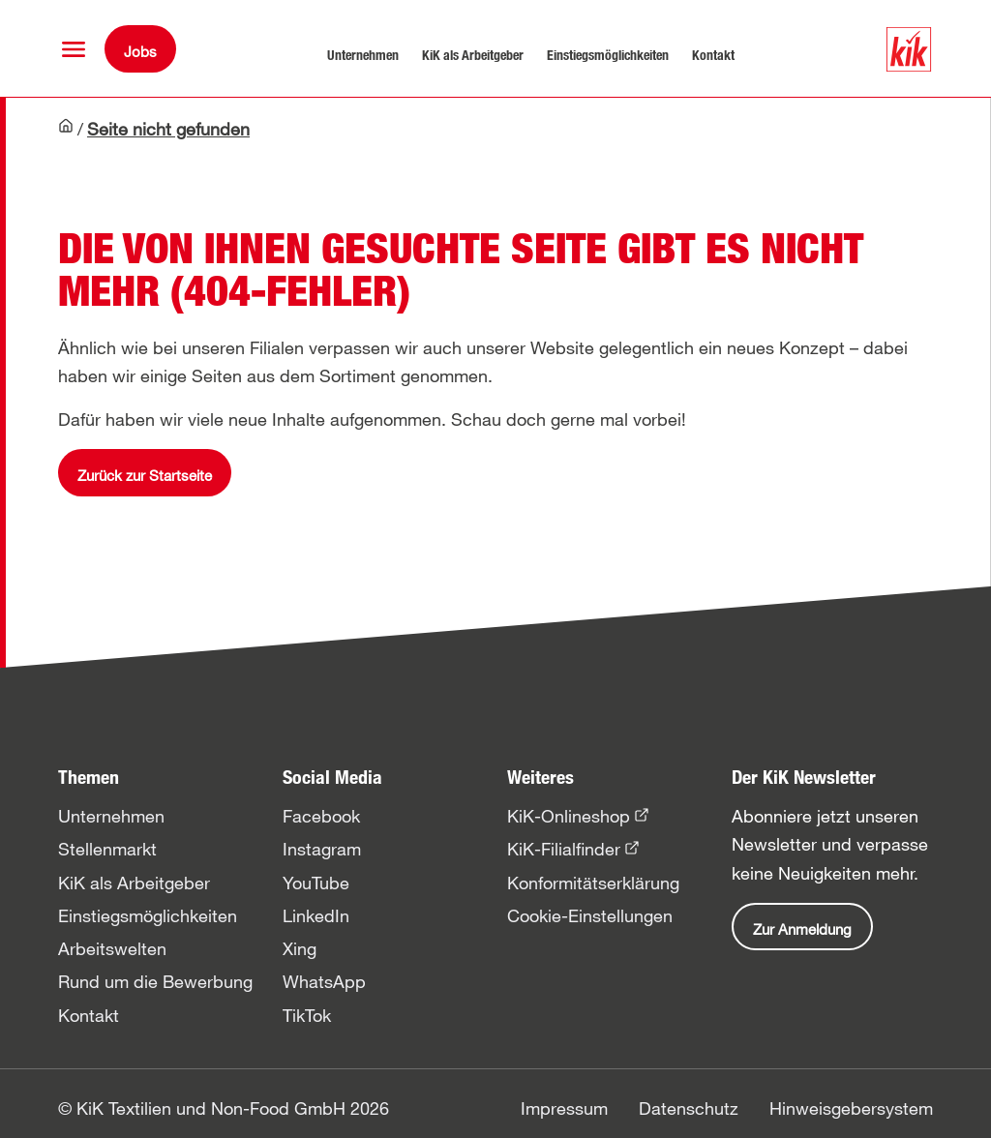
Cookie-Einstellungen (590, 915)
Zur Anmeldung (802, 929)
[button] (73, 49)
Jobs (140, 51)
